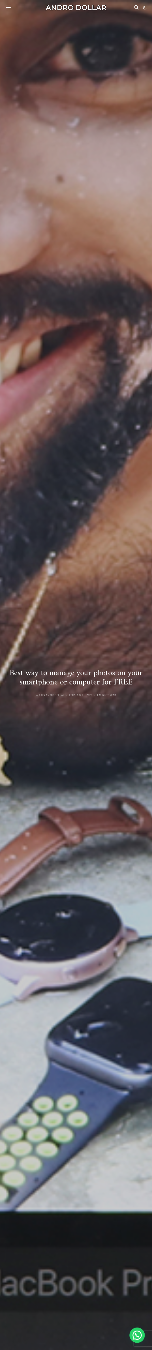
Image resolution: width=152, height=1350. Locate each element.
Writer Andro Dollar (50, 695)
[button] (145, 8)
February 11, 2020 (80, 695)
